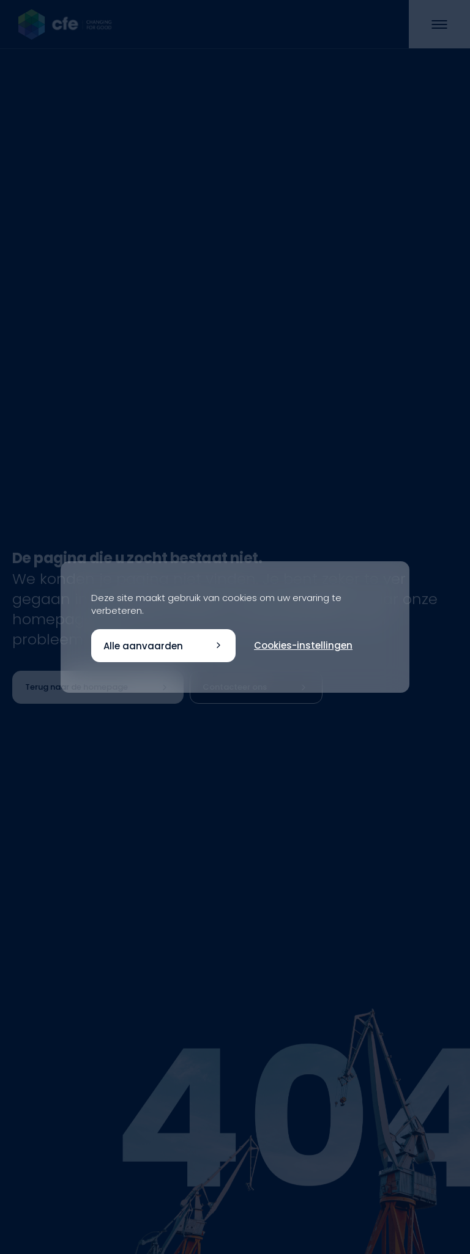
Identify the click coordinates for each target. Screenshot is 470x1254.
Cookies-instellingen (303, 645)
